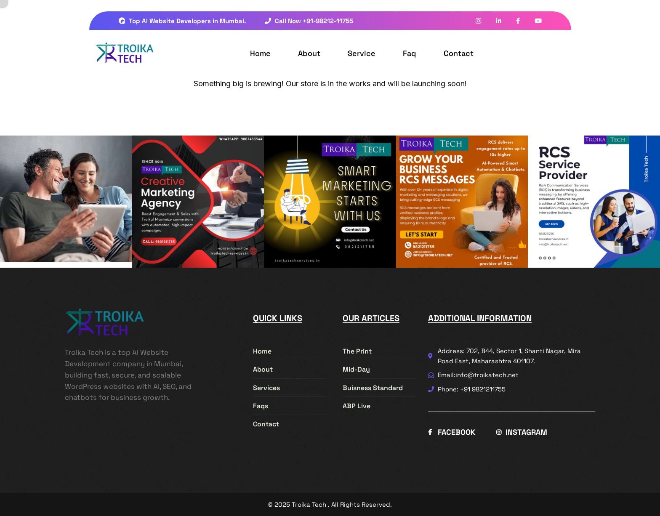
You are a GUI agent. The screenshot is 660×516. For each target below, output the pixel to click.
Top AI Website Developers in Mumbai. (182, 21)
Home (260, 53)
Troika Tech (309, 504)
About (309, 53)
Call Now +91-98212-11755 (309, 21)
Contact (459, 53)
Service (361, 53)
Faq (409, 53)
